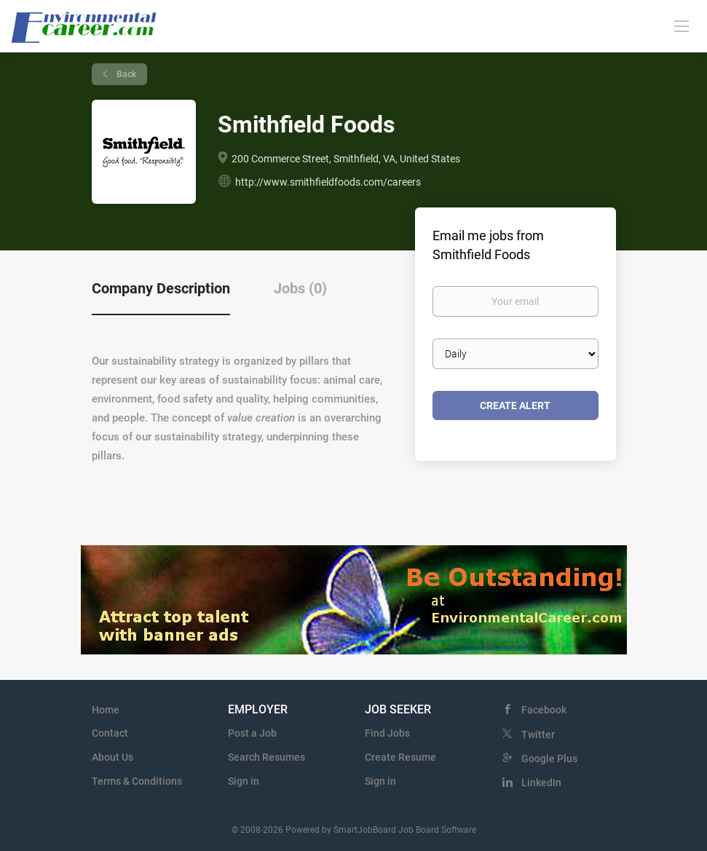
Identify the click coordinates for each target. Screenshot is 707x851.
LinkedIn (541, 782)
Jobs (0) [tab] (300, 288)
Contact (110, 733)
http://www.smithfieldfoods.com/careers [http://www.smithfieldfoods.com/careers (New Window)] (328, 182)
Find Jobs (387, 733)
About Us (112, 757)
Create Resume (400, 757)
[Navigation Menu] (681, 25)
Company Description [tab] (161, 288)
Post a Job (252, 733)
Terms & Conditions (137, 781)
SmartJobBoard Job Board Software (404, 830)
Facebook (543, 710)
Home (105, 710)
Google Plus (549, 758)
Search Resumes (266, 757)
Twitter (538, 734)
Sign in (243, 781)
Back (125, 74)
